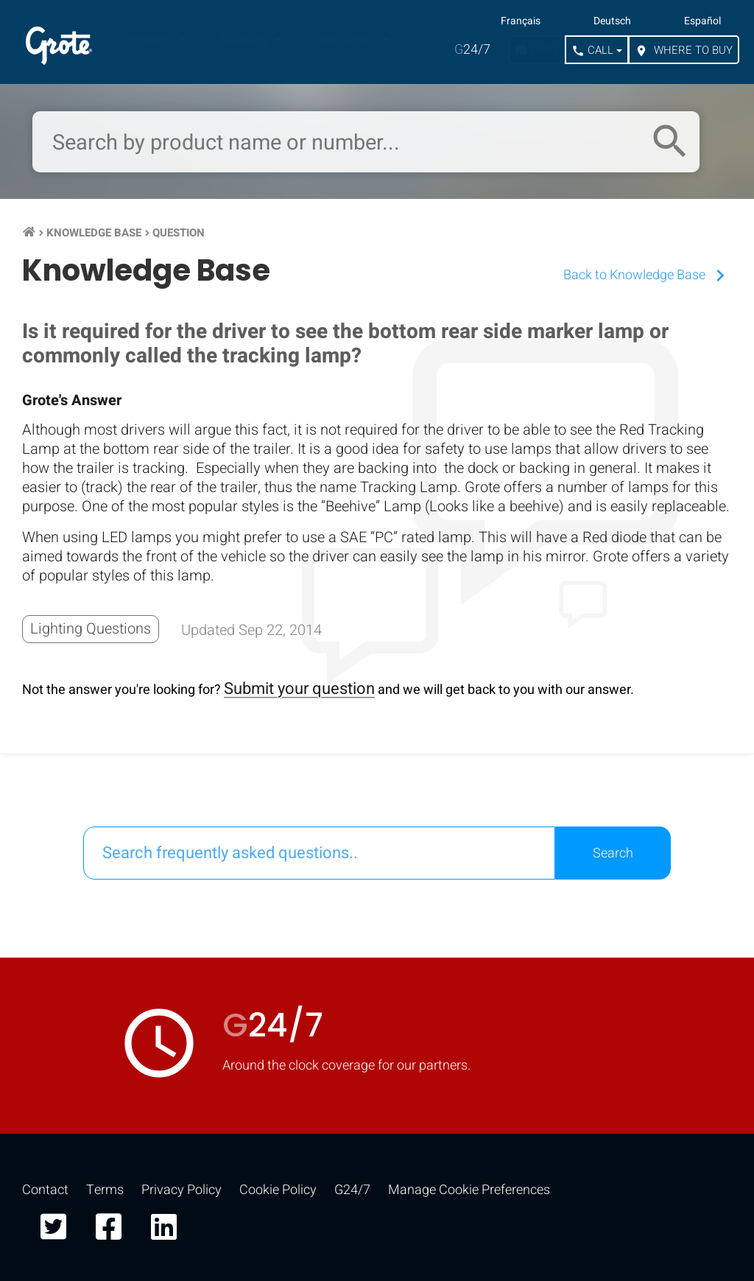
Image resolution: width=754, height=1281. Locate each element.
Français (520, 21)
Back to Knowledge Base (647, 275)
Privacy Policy (181, 1190)
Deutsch (612, 21)
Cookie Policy (278, 1190)
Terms (105, 1190)
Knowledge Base (93, 233)
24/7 (472, 50)
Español (702, 21)
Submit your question (299, 689)
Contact (45, 1190)
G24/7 (352, 1190)
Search (613, 853)
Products (147, 40)
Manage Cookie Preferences (469, 1190)
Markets (245, 40)
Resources (346, 40)
